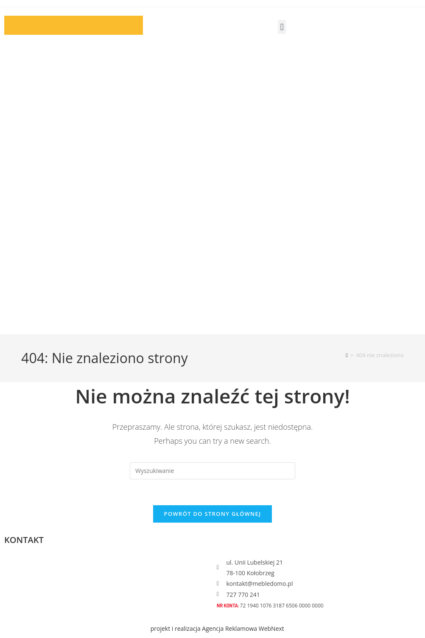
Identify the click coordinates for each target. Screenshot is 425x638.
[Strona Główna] (347, 355)
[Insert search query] (212, 470)
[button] (282, 27)
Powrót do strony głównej (212, 514)
